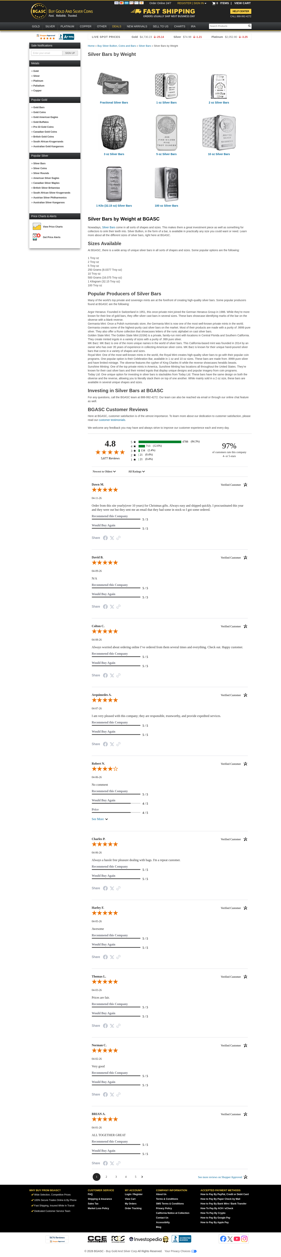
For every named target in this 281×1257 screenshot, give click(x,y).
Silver (36, 76)
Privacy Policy (164, 1208)
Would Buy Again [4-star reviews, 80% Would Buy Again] (103, 800)
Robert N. (170, 764)
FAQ (90, 1194)
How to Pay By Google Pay (215, 1217)
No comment (100, 784)
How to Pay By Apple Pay (215, 1222)
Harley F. (170, 908)
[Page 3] (116, 1177)
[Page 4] (126, 1177)
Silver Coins (40, 168)
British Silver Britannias (46, 188)
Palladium (38, 85)
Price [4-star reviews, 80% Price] (95, 809)
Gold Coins (39, 112)
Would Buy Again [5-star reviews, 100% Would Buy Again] (103, 525)
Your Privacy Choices (181, 1251)
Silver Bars (39, 163)
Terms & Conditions (167, 1199)
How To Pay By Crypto (213, 1213)
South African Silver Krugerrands (51, 192)
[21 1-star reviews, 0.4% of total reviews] (170, 459)
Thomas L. (170, 976)
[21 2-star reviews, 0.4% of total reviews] (170, 455)
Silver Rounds (41, 173)
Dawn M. (170, 485)
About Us (161, 1194)
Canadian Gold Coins (45, 131)
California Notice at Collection (172, 1213)
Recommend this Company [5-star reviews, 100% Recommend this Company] (110, 516)
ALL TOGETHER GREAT (109, 1135)
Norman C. (170, 1045)
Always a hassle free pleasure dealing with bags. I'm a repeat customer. (136, 860)
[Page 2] (106, 1177)
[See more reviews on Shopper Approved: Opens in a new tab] (220, 1177)
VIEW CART (242, 3)
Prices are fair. (101, 997)
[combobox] (104, 472)
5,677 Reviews (110, 458)
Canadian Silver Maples (46, 183)
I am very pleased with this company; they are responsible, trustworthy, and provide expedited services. (156, 716)
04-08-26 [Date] (97, 639)
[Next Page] (142, 1176)
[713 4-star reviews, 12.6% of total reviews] (170, 446)
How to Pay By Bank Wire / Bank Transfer (223, 1203)
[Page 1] (96, 1177)
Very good (98, 1066)
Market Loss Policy (98, 1208)
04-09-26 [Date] (97, 571)
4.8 (110, 443)
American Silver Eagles (46, 178)
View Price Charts (53, 226)
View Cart (130, 1199)
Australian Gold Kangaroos (48, 146)
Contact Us (162, 1217)
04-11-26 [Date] (97, 498)
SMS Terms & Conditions (170, 1203)
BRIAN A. (170, 1114)
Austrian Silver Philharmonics (50, 197)
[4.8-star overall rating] (110, 451)
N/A (94, 578)
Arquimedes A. (170, 695)
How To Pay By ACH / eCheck (217, 1208)
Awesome (98, 928)
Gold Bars (38, 107)
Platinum (38, 80)
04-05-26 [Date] (97, 921)
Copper (37, 90)
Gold (36, 71)
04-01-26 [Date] (97, 1127)
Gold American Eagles (45, 117)
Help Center (241, 11)
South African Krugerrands (48, 141)
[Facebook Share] (105, 538)
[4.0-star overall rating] (170, 769)
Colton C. (170, 626)
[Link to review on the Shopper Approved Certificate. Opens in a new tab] (118, 538)
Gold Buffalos (41, 122)
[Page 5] (136, 1177)
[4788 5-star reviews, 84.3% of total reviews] (170, 442)
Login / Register (134, 1194)
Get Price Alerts (51, 237)
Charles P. (170, 839)
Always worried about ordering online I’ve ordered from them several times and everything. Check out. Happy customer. (167, 647)
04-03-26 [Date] (97, 990)
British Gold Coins (43, 136)
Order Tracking (133, 1208)
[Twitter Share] (112, 538)
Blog (158, 1227)
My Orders (130, 1203)
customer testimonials (112, 419)
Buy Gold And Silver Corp (121, 1251)
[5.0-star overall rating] (170, 490)
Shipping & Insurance (100, 1199)
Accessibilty (163, 1222)
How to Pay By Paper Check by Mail (220, 1199)
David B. (170, 557)
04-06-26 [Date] (97, 777)
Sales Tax (93, 1203)
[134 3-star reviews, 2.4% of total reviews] (170, 450)
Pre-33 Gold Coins (43, 127)
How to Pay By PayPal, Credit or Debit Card (225, 1194)
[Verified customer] (234, 485)
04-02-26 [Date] (97, 1058)
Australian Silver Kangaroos (49, 202)
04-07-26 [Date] (97, 708)
